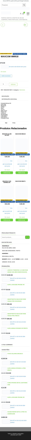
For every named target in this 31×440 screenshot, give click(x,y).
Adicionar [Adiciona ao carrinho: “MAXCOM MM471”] (21, 220)
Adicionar (13, 84)
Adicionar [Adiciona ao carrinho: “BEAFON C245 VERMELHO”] (6, 220)
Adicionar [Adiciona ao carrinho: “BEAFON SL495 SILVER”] (6, 173)
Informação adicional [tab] (9, 99)
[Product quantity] (4, 84)
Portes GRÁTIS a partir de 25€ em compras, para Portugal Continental (14, 18)
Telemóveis (22, 90)
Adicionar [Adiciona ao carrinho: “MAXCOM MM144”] (21, 173)
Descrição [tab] (5, 96)
